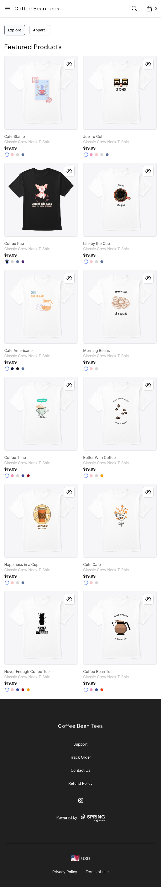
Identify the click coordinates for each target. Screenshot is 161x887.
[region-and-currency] (80, 858)
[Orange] (101, 689)
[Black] (7, 261)
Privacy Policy (64, 871)
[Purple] (23, 261)
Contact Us (80, 770)
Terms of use (97, 871)
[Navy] (12, 368)
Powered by (80, 818)
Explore (14, 29)
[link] (41, 92)
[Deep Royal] (23, 475)
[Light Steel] (17, 154)
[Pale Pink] (12, 154)
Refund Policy (81, 783)
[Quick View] (69, 64)
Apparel (40, 29)
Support (81, 744)
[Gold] (101, 475)
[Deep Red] (28, 475)
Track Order (80, 757)
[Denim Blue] (23, 154)
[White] (7, 154)
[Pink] (91, 154)
